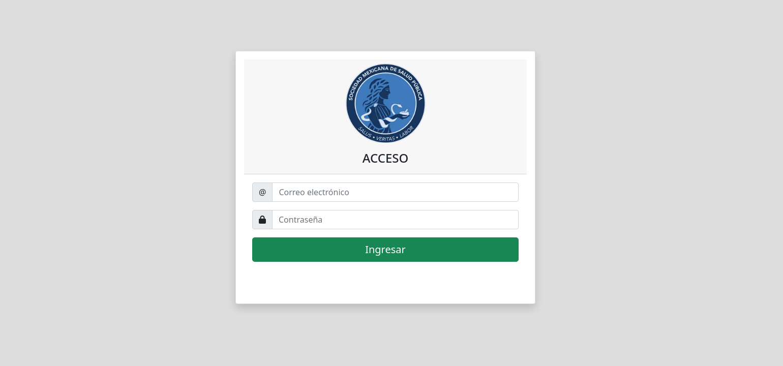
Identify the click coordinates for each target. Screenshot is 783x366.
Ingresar (385, 249)
